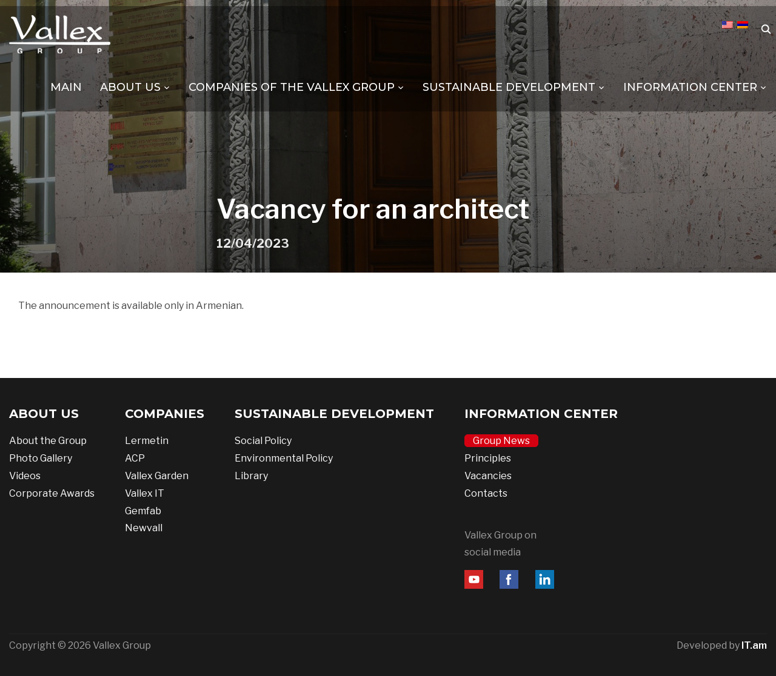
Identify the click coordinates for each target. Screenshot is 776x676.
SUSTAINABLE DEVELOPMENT (509, 87)
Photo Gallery (40, 458)
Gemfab (143, 511)
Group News (501, 440)
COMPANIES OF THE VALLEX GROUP (292, 87)
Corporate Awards (52, 493)
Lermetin (147, 440)
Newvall (143, 528)
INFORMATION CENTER (690, 87)
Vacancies (488, 476)
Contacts (485, 493)
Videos (25, 476)
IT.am (754, 645)
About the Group (48, 440)
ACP (135, 458)
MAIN (66, 87)
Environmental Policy (284, 458)
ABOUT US (130, 87)
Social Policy (263, 440)
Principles (487, 458)
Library (251, 476)
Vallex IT (144, 493)
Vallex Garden (157, 476)
